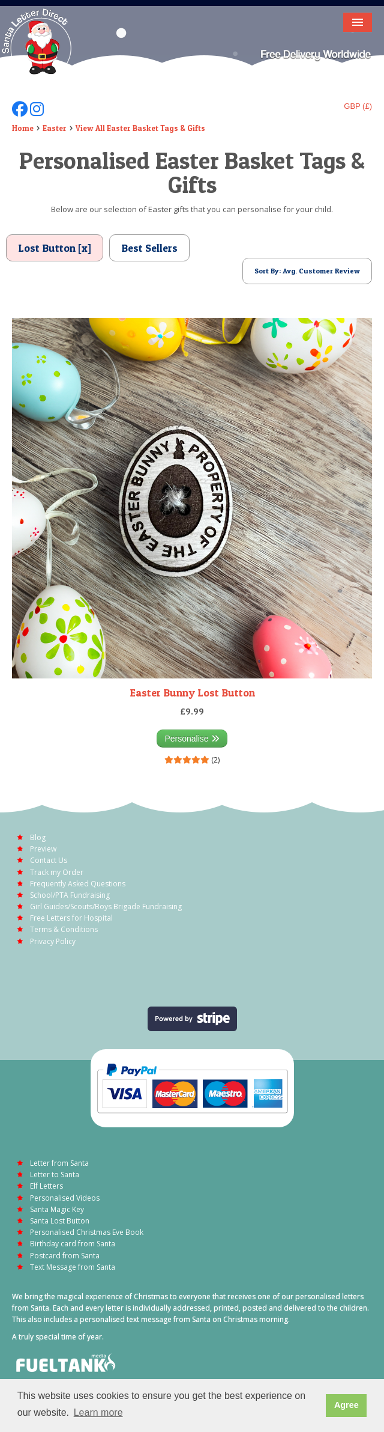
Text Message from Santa (72, 1267)
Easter (55, 128)
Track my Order (56, 872)
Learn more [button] (98, 1412)
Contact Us (48, 860)
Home (23, 128)
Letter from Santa (59, 1163)
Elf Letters (46, 1186)
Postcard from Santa (65, 1256)
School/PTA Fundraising (70, 895)
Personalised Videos (65, 1198)
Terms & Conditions (64, 929)
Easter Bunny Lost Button (192, 692)
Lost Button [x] (54, 248)
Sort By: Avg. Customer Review (307, 270)
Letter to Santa (54, 1174)
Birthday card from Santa (72, 1244)
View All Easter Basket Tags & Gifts (140, 128)
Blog (38, 837)
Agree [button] (346, 1405)
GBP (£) (358, 106)
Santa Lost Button (59, 1221)
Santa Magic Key (57, 1209)
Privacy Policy (53, 941)
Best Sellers (149, 248)
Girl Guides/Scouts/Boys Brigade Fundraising (106, 906)
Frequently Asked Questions (77, 884)
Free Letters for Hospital (71, 918)
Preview (43, 849)
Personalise (191, 738)
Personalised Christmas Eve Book (86, 1232)
